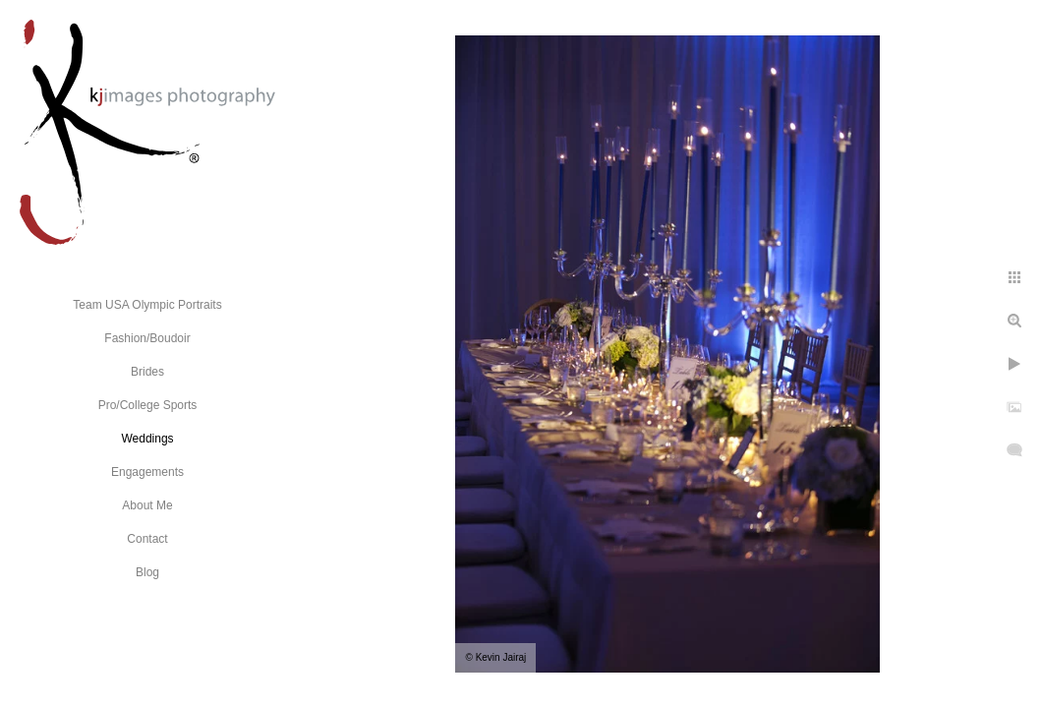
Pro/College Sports (148, 405)
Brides (147, 372)
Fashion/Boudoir (147, 338)
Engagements (147, 472)
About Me (147, 505)
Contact (147, 539)
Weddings (147, 438)
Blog (147, 572)
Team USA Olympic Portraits (147, 305)
